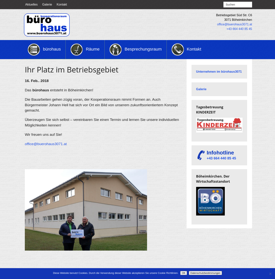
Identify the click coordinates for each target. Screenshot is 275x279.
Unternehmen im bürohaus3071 (219, 71)
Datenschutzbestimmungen (205, 273)
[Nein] (270, 274)
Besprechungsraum (143, 49)
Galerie (47, 4)
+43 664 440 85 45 (239, 29)
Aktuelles (31, 4)
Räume (92, 49)
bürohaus (52, 49)
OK (183, 273)
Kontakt (62, 4)
